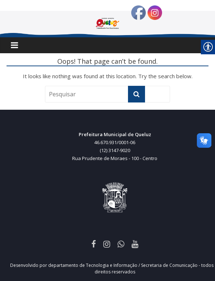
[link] (93, 243)
